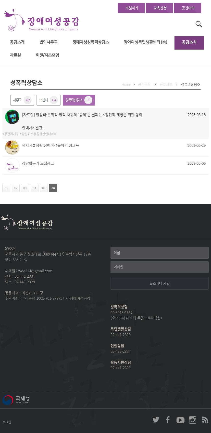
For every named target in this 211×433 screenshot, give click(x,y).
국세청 (26, 400)
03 (24, 188)
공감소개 (17, 42)
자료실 (15, 55)
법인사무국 (48, 42)
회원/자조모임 (47, 55)
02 (14, 188)
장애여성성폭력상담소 (91, 42)
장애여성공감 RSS (205, 420)
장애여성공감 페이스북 (168, 420)
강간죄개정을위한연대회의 (39, 133)
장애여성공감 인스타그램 (192, 420)
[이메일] (160, 267)
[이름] (160, 253)
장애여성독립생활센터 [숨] (145, 42)
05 (43, 188)
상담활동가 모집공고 (38, 163)
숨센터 (48, 100)
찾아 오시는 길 (16, 259)
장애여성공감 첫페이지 (41, 20)
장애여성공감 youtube (180, 420)
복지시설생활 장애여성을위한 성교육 (50, 145)
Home (126, 84)
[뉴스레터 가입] (160, 283)
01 (5, 188)
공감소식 (189, 42)
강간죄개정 (11, 133)
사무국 (22, 100)
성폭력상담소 (190, 84)
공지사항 (166, 84)
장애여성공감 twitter (156, 420)
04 (33, 188)
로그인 (6, 421)
